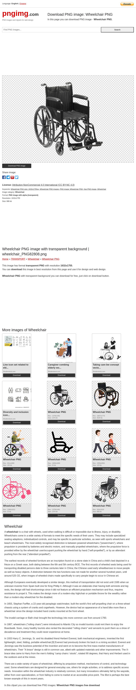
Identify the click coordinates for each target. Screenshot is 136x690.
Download (17, 375)
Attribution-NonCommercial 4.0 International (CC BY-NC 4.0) (43, 185)
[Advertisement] (68, 55)
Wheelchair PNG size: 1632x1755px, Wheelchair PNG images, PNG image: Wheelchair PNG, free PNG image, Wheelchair (58, 189)
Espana (23, 3)
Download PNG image (16, 166)
